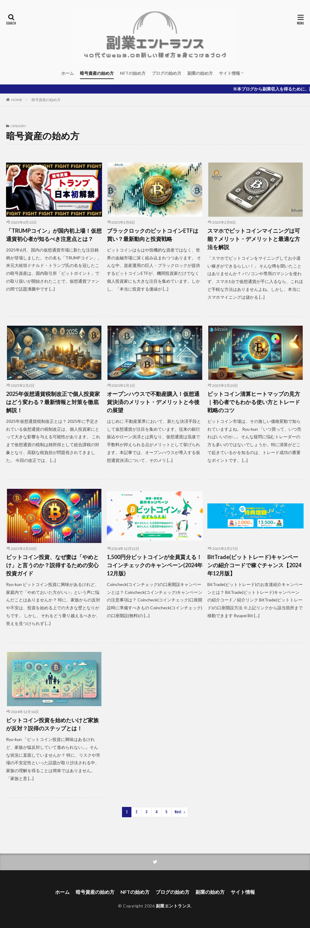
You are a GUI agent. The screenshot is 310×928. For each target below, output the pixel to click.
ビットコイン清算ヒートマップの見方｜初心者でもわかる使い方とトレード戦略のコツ (253, 401)
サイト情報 (229, 73)
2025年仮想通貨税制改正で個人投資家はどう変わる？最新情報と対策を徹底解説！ (53, 401)
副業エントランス (173, 905)
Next (178, 812)
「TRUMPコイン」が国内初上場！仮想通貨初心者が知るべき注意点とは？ (54, 234)
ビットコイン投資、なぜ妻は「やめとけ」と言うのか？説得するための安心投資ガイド (52, 565)
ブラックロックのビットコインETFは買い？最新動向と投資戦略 (152, 234)
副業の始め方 (200, 73)
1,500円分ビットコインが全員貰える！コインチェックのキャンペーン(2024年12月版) (155, 565)
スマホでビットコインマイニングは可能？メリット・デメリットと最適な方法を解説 (253, 238)
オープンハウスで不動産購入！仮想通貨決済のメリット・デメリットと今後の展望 (153, 401)
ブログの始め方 (166, 73)
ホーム (67, 73)
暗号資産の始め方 (97, 73)
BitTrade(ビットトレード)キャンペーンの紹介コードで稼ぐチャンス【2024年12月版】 (254, 565)
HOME (16, 99)
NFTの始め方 (133, 73)
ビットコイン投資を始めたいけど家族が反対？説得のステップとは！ (52, 724)
